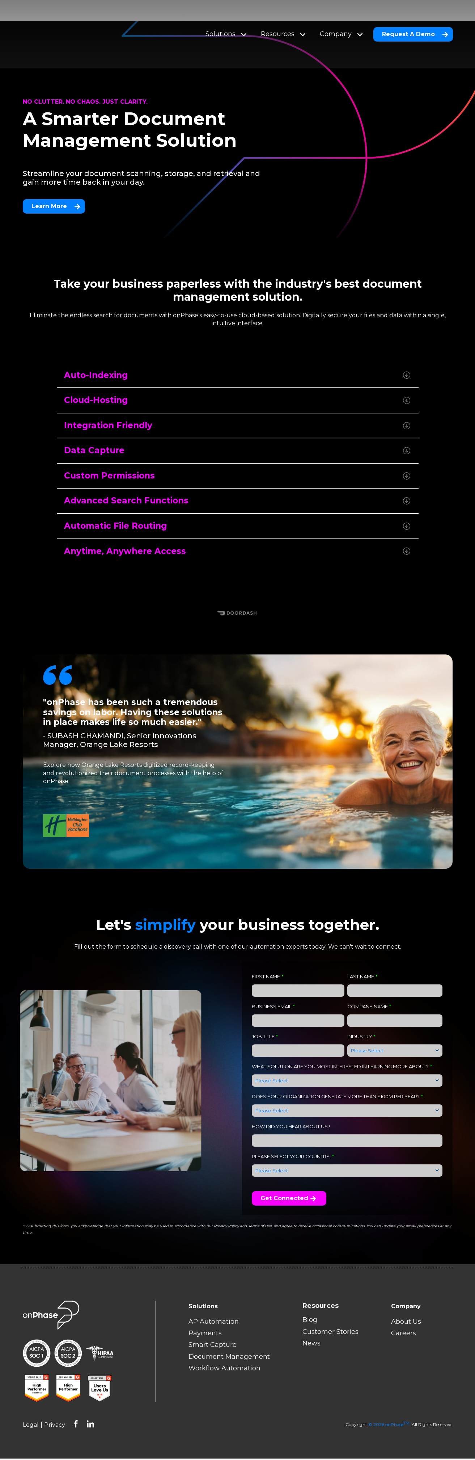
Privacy (54, 1426)
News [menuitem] (311, 1345)
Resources (283, 23)
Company (341, 23)
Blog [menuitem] (309, 1322)
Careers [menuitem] (403, 1335)
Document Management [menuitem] (229, 1358)
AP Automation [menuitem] (213, 1323)
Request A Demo (415, 23)
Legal (31, 1426)
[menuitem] (330, 1307)
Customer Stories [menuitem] (330, 1333)
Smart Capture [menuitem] (212, 1346)
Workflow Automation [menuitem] (224, 1370)
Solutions (225, 23)
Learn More (55, 195)
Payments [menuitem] (205, 1335)
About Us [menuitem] (406, 1323)
